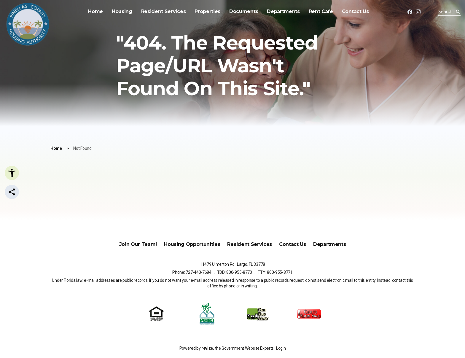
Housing (122, 11)
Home (95, 11)
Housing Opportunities (192, 244)
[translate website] (431, 12)
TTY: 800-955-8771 (275, 272)
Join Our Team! (138, 244)
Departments (283, 11)
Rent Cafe (321, 11)
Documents (243, 11)
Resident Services (163, 11)
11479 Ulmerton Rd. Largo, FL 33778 (232, 264)
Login (281, 348)
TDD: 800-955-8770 (234, 272)
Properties (207, 11)
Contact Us (355, 11)
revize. (207, 348)
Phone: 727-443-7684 (191, 272)
